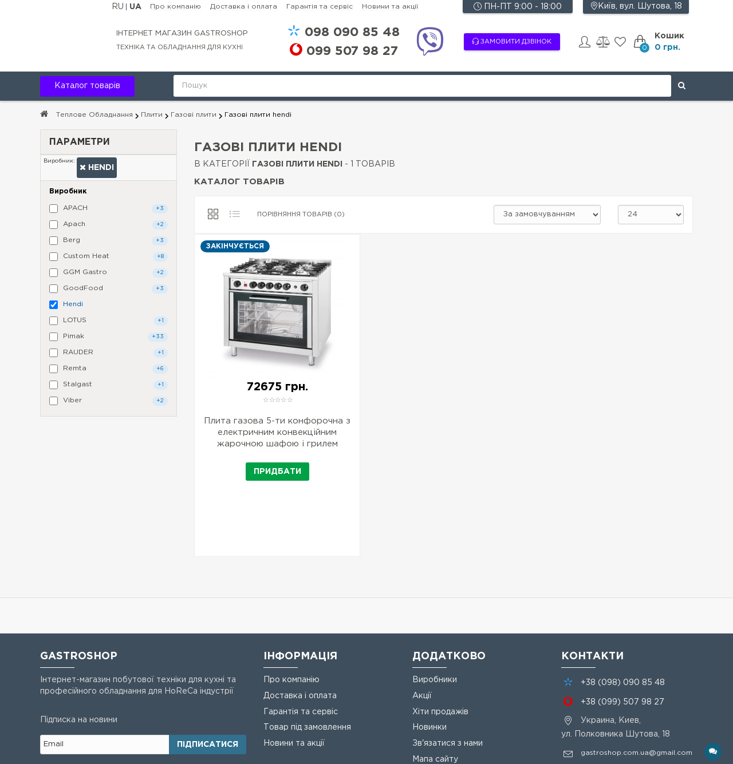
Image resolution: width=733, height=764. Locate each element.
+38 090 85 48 (623, 614)
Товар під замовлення (307, 659)
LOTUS (108, 321)
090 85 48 (352, 32)
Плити (152, 115)
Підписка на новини (78, 651)
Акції (422, 627)
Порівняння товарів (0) (301, 214)
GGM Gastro (108, 273)
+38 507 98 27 (622, 634)
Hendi (97, 167)
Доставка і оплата (243, 6)
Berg (108, 241)
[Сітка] (213, 214)
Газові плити (193, 115)
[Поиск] (681, 86)
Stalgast (108, 385)
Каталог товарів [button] (87, 85)
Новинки (429, 659)
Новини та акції (390, 6)
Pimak (108, 337)
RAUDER (108, 353)
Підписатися (207, 676)
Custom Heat (108, 257)
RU (119, 6)
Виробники (434, 611)
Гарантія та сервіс (319, 6)
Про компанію (175, 6)
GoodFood (108, 289)
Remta (108, 369)
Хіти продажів (440, 643)
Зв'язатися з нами (447, 675)
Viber (108, 401)
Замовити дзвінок (511, 41)
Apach (108, 224)
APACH (108, 208)
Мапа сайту (435, 691)
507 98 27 (352, 51)
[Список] (235, 214)
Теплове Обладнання (94, 115)
